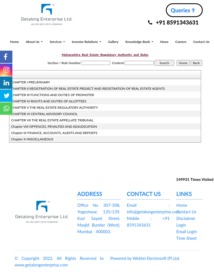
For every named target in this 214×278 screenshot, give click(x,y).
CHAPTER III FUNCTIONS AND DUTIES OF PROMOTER (52, 95)
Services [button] (56, 42)
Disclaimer (185, 218)
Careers (180, 42)
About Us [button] (33, 42)
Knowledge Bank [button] (138, 42)
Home (14, 42)
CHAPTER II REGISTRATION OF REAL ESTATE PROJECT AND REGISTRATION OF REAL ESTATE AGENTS (88, 88)
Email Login (186, 231)
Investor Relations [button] (85, 42)
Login (181, 224)
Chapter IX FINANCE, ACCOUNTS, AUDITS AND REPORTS (54, 133)
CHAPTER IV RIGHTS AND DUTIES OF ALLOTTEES (48, 101)
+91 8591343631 (173, 22)
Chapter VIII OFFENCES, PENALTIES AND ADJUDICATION (54, 126)
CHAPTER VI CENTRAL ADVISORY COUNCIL (44, 114)
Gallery (113, 42)
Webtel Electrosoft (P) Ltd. (156, 258)
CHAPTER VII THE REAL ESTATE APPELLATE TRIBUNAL (52, 120)
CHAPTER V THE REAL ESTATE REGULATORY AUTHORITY (54, 107)
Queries (182, 10)
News (164, 42)
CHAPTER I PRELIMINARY (30, 82)
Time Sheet (186, 238)
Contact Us (201, 42)
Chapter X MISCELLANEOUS (32, 139)
